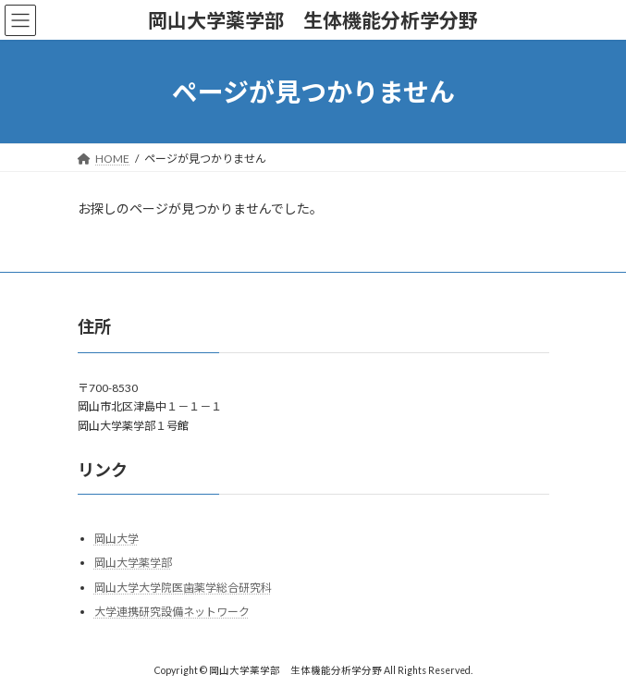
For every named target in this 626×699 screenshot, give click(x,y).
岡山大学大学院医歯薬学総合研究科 (183, 588)
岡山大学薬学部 (133, 563)
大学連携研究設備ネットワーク (172, 612)
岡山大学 (116, 539)
